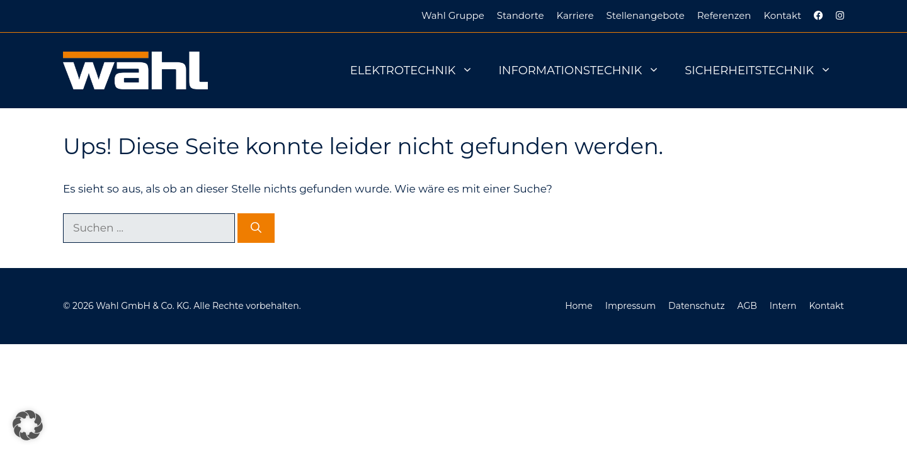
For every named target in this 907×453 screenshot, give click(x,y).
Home (578, 305)
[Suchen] (256, 228)
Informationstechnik (585, 70)
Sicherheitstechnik (764, 70)
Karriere (575, 15)
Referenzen (724, 15)
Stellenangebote (646, 15)
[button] (27, 425)
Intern (783, 305)
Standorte (520, 15)
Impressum (630, 305)
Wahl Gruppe (452, 15)
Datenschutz (696, 305)
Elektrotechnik (418, 70)
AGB (747, 305)
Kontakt (782, 15)
